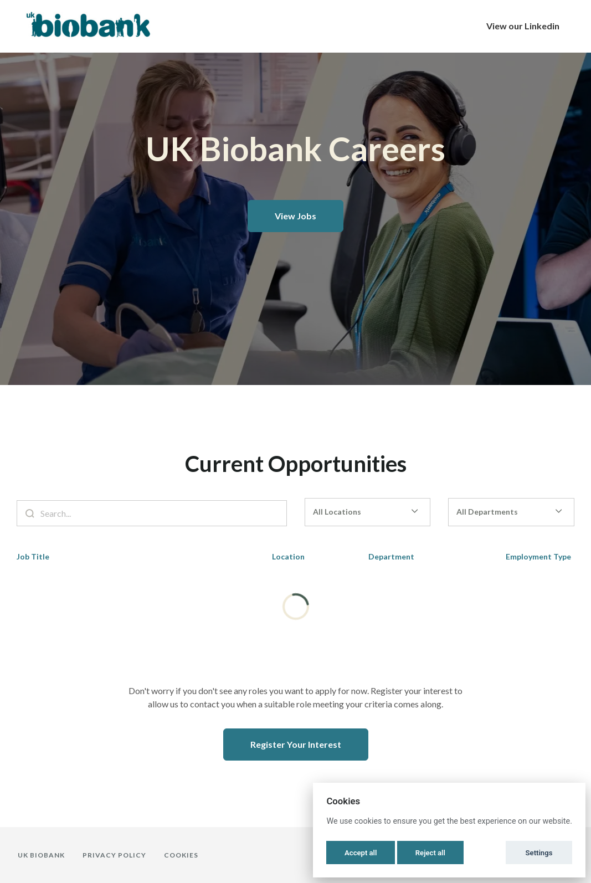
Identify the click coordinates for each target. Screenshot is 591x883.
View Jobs (295, 216)
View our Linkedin (522, 25)
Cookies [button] (181, 855)
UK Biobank (41, 855)
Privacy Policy (114, 855)
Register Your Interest (295, 744)
